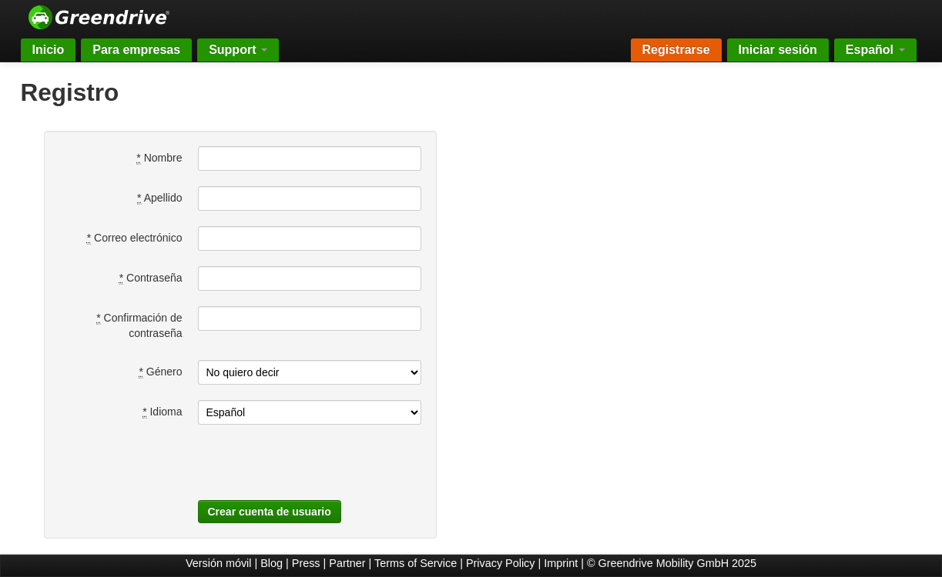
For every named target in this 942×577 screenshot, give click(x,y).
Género (160, 372)
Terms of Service (415, 563)
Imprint (561, 563)
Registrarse (676, 49)
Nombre (159, 158)
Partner (347, 563)
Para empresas (136, 49)
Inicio (48, 49)
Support (238, 49)
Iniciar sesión (778, 49)
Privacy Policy (500, 563)
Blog (271, 563)
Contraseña (151, 278)
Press (306, 563)
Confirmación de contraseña (139, 325)
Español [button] (875, 49)
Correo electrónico (135, 238)
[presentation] (304, 470)
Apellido (159, 198)
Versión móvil (219, 563)
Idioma (162, 412)
